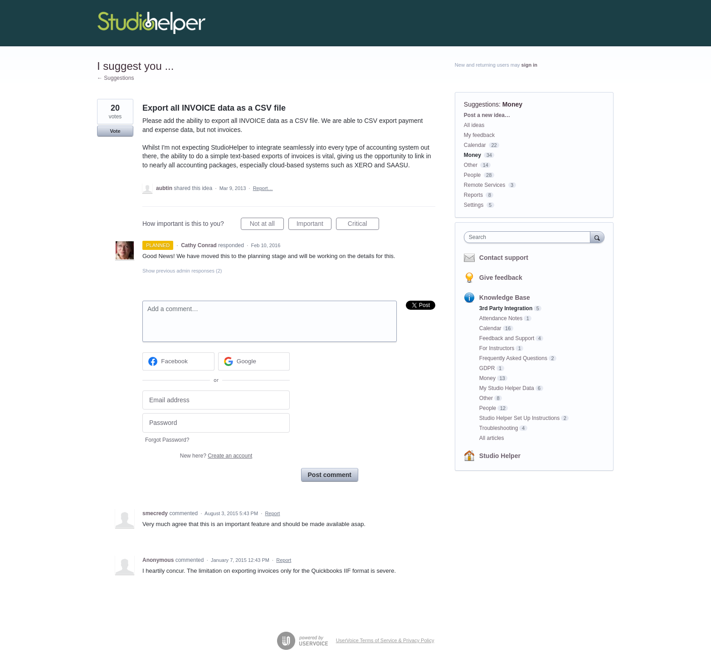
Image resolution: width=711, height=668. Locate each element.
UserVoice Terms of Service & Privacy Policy (385, 640)
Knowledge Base (504, 297)
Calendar (475, 145)
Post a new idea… (487, 115)
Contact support (503, 257)
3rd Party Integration (505, 308)
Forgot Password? (167, 440)
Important (314, 225)
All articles (491, 438)
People (472, 175)
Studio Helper (500, 455)
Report (272, 513)
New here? (216, 456)
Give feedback (500, 277)
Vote (115, 131)
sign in (529, 65)
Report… (263, 188)
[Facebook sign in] (178, 361)
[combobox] (529, 237)
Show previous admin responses (182, 270)
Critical (363, 225)
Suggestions (481, 104)
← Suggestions (115, 78)
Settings (473, 205)
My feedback (479, 135)
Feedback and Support (506, 338)
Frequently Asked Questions (513, 358)
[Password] (216, 423)
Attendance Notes (500, 318)
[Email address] (216, 400)
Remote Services (484, 185)
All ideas (474, 125)
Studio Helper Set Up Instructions (519, 418)
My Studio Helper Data (506, 388)
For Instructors (496, 348)
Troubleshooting (498, 428)
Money (512, 104)
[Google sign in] (254, 361)
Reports (473, 195)
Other (470, 165)
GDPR (487, 368)
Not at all (267, 225)
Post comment (329, 474)
